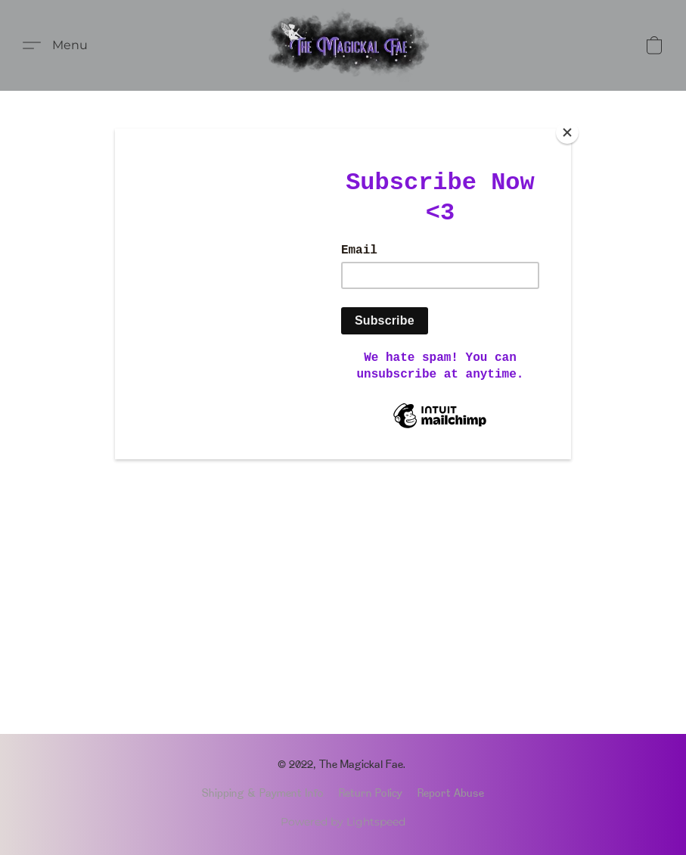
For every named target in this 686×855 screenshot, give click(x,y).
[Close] (567, 132)
